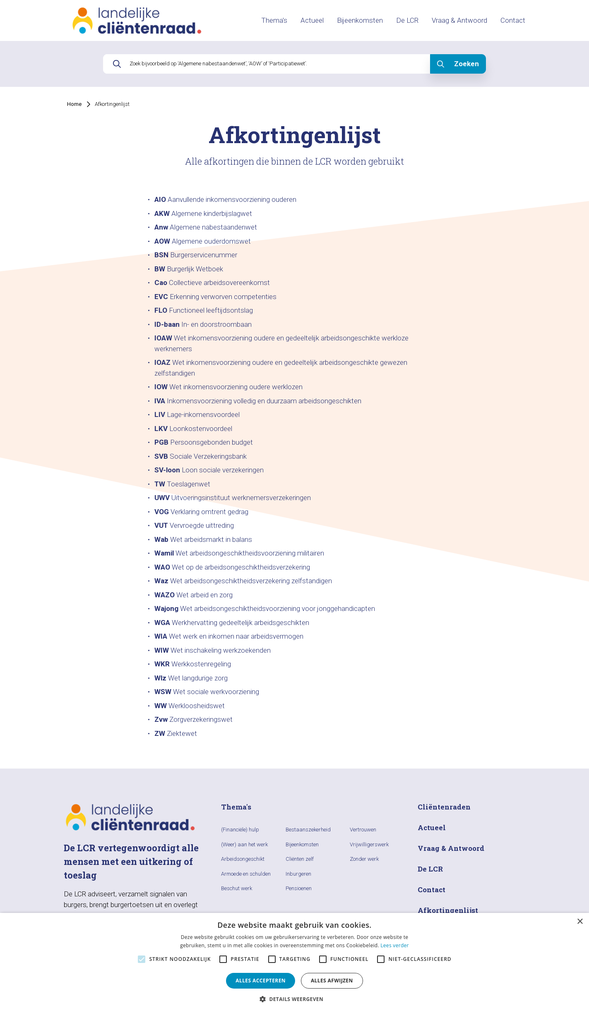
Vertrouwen (363, 829)
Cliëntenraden (444, 807)
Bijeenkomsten (360, 20)
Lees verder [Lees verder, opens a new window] (394, 945)
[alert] (294, 963)
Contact (512, 20)
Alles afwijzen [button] (332, 980)
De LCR (407, 20)
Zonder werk (364, 859)
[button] (294, 999)
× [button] (580, 922)
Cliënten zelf (300, 859)
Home (74, 104)
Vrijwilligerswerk (369, 844)
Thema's (274, 20)
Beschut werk (236, 888)
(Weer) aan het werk (244, 844)
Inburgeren (298, 874)
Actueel (312, 20)
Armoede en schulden (246, 874)
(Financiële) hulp (240, 829)
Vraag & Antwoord (459, 20)
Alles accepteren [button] (261, 980)
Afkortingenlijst (112, 104)
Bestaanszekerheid (308, 829)
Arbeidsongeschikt (242, 859)
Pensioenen (299, 888)
